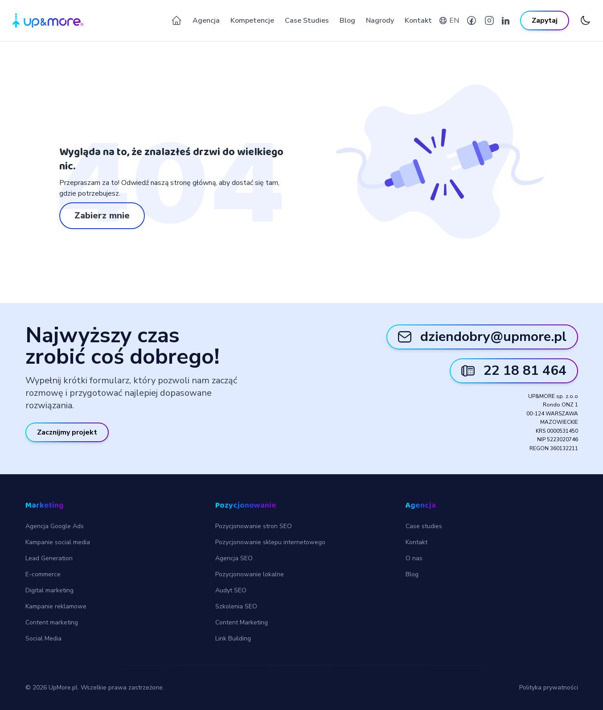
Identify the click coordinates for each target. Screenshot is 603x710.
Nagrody (380, 20)
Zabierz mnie (102, 215)
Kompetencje (252, 20)
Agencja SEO (234, 558)
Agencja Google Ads (54, 526)
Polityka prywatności (548, 687)
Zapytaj (545, 20)
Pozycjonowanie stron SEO (253, 526)
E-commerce (43, 574)
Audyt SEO (230, 590)
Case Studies (307, 20)
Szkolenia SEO (236, 606)
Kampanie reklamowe (55, 606)
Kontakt (418, 20)
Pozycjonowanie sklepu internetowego (270, 542)
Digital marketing (49, 590)
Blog (347, 20)
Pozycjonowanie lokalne (249, 574)
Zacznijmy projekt (67, 432)
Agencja (206, 20)
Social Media (43, 638)
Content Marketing (241, 622)
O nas (414, 558)
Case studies (424, 526)
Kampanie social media (57, 542)
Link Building (233, 638)
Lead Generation (49, 558)
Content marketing (51, 622)
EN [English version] (454, 20)
